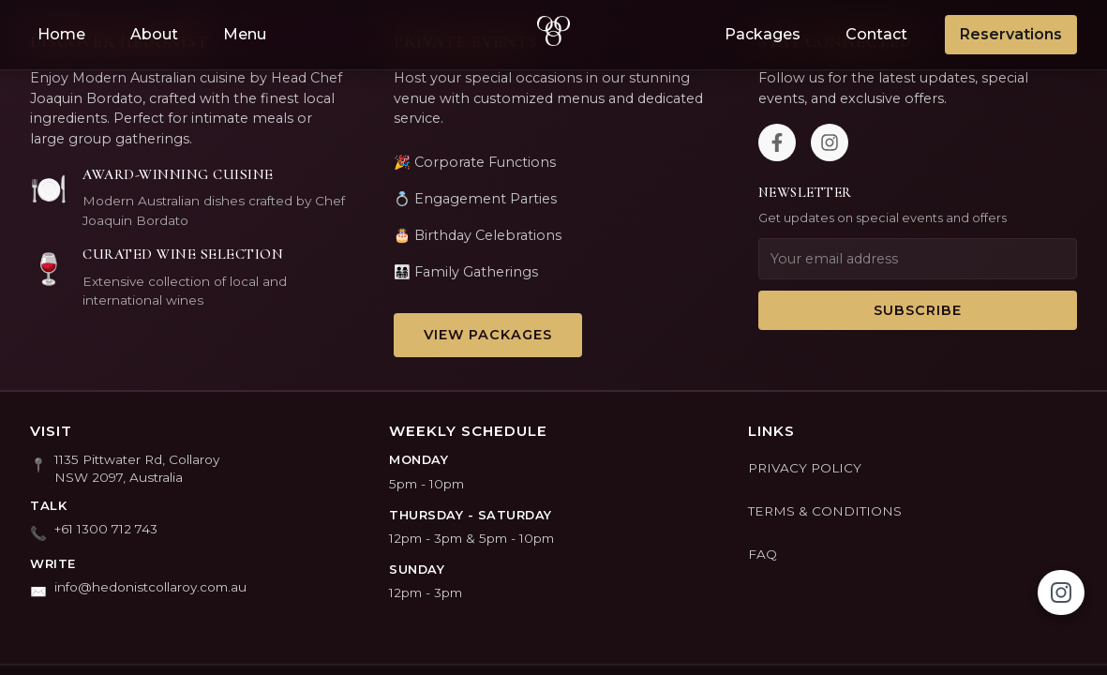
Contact (876, 34)
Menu (244, 34)
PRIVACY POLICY (804, 467)
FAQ (762, 554)
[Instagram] (829, 142)
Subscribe (918, 310)
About (154, 34)
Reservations (1011, 34)
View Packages (488, 334)
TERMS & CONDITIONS (825, 510)
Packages (762, 34)
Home (61, 34)
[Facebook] (777, 142)
